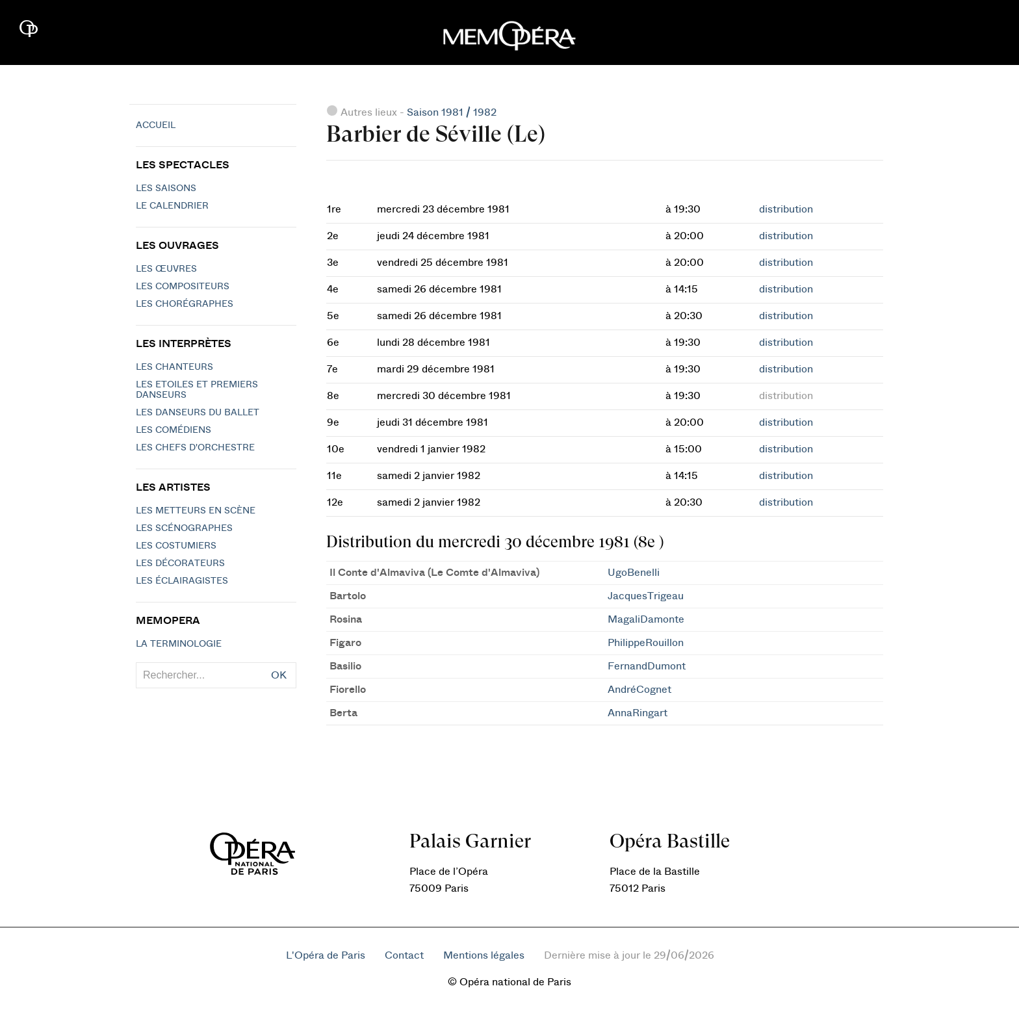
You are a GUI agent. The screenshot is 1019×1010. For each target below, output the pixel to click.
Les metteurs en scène (195, 510)
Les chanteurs (174, 367)
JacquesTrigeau (646, 596)
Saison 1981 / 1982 (452, 112)
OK (279, 675)
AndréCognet (639, 689)
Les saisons (166, 188)
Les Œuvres (166, 269)
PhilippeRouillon (646, 643)
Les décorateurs (180, 563)
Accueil (155, 125)
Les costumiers (176, 545)
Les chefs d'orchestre (195, 447)
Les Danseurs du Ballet (197, 412)
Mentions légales (483, 955)
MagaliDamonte (646, 619)
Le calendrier (172, 206)
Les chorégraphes (184, 304)
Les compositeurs (182, 286)
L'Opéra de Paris (325, 955)
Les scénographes (184, 528)
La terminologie (179, 644)
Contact (404, 955)
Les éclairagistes (182, 581)
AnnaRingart (637, 713)
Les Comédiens (173, 430)
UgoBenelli (634, 572)
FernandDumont (647, 666)
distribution (786, 209)
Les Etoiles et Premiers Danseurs (197, 390)
